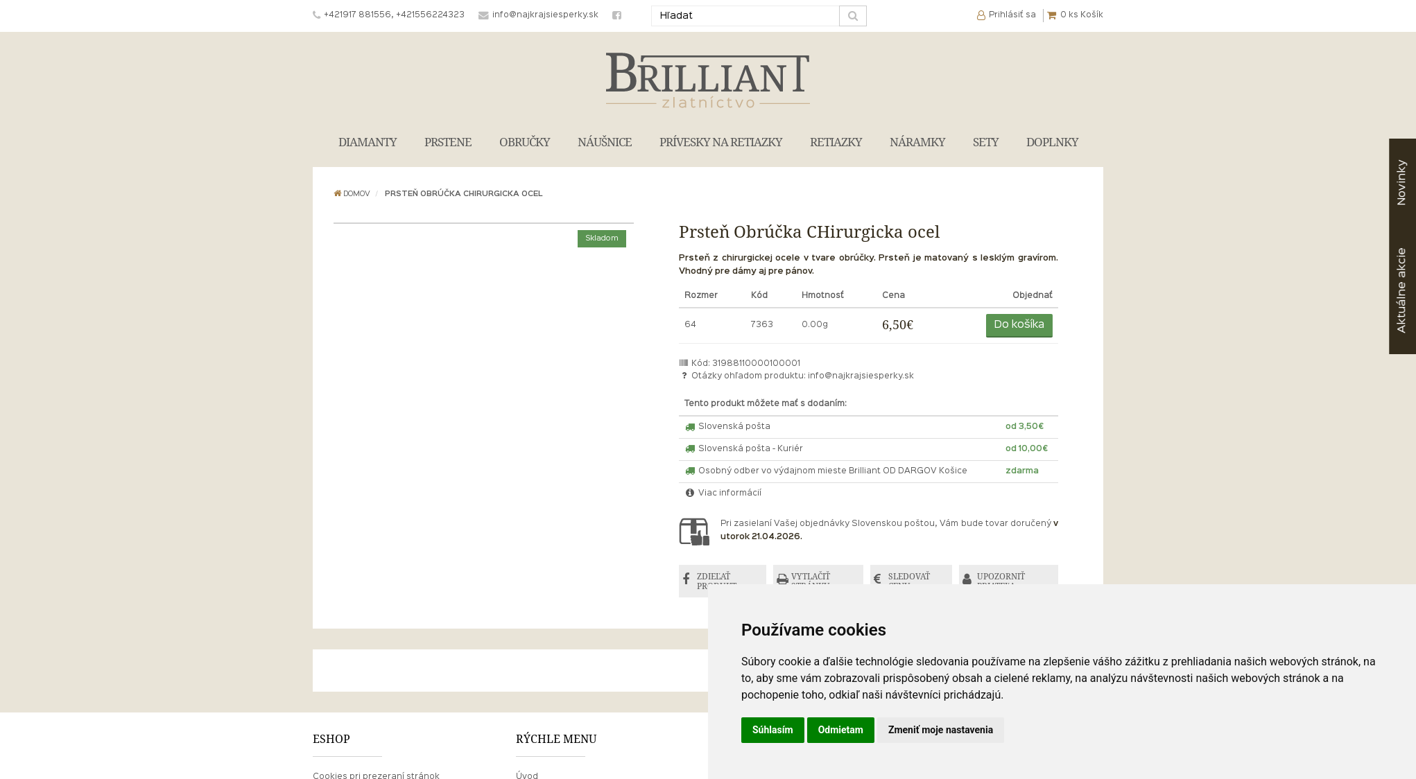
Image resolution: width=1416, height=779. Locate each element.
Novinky (1402, 182)
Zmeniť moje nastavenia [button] (940, 729)
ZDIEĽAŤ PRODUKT (716, 581)
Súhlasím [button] (772, 729)
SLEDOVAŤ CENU (909, 581)
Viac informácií (723, 493)
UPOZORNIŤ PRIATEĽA (1001, 581)
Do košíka (1019, 325)
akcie (1402, 290)
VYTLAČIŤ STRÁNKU (810, 581)
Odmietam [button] (840, 729)
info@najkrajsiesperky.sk (861, 376)
